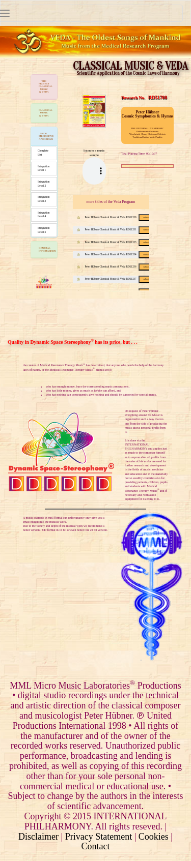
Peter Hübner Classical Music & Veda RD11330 (115, 217)
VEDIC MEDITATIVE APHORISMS (46, 136)
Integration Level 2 (44, 183)
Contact (95, 846)
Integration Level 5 (44, 229)
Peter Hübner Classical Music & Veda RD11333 (115, 242)
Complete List (43, 152)
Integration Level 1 (44, 168)
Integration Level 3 (44, 198)
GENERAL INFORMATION (47, 249)
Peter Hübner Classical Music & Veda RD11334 (115, 254)
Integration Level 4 (44, 214)
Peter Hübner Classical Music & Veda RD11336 (115, 266)
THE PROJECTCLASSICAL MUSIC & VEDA (45, 87)
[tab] (44, 87)
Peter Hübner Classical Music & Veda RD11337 (115, 278)
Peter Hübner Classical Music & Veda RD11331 (115, 229)
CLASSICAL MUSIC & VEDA (45, 113)
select (145, 217)
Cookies (154, 837)
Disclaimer (38, 837)
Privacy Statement (98, 837)
